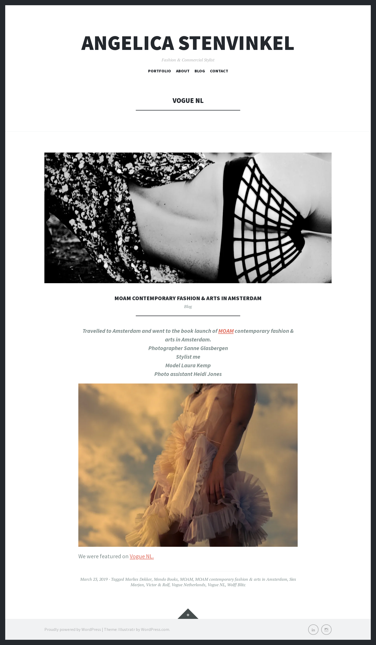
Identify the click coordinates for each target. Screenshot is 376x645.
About (183, 70)
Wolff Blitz (236, 585)
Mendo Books (166, 579)
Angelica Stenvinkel (188, 42)
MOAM (226, 330)
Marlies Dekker (138, 579)
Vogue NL (216, 585)
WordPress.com (155, 629)
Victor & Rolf (157, 585)
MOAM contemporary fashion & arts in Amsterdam (188, 297)
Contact (219, 70)
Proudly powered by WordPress (72, 629)
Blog (200, 70)
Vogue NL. (142, 556)
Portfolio (159, 70)
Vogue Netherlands (188, 585)
